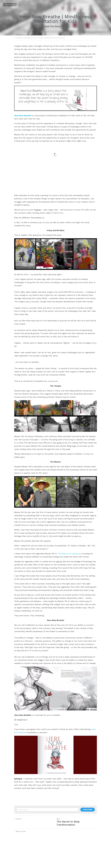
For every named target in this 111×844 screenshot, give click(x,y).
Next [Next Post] (59, 819)
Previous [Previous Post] (17, 819)
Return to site (9, 5)
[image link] (55, 98)
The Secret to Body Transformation (68, 823)
